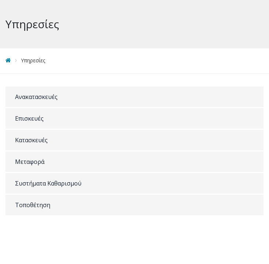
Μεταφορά (29, 162)
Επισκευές (29, 118)
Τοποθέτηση (32, 205)
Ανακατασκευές (36, 97)
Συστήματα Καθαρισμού (48, 183)
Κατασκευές (31, 140)
